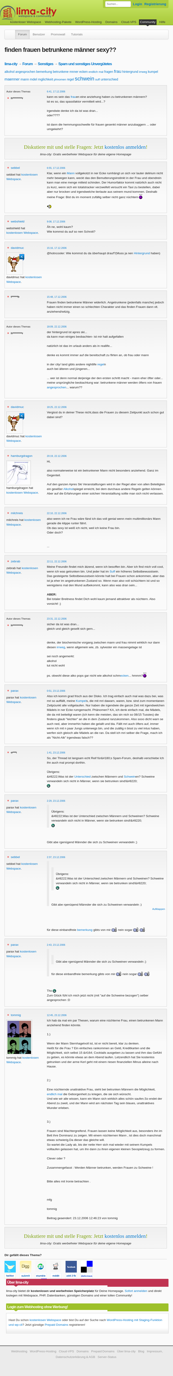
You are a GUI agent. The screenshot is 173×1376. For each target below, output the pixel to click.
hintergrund (130, 71)
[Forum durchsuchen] (118, 4)
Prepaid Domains (56, 1324)
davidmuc (17, 248)
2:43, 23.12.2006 (56, 944)
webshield (17, 221)
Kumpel (81, 701)
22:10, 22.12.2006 (57, 513)
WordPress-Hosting (88, 22)
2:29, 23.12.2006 (56, 800)
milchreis (17, 513)
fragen (108, 71)
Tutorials (77, 34)
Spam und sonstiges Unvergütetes (85, 64)
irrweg (143, 71)
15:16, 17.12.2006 (57, 248)
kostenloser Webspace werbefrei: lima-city (45, 13)
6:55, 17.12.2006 (56, 168)
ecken (83, 71)
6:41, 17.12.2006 (56, 91)
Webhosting (19, 1351)
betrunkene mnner (66, 71)
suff (97, 79)
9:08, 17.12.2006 (56, 221)
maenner (12, 79)
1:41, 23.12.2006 (56, 752)
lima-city (11, 64)
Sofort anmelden (136, 1291)
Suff (112, 571)
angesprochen (25, 71)
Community (148, 22)
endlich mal (96, 71)
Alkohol (68, 489)
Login (137, 4)
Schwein (129, 776)
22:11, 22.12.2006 (57, 561)
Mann (71, 173)
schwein (84, 79)
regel (70, 79)
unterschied (109, 79)
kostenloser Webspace (25, 22)
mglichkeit (45, 79)
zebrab (15, 561)
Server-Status (107, 1357)
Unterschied (82, 776)
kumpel (153, 71)
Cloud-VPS (128, 22)
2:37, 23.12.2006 (56, 857)
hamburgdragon (21, 456)
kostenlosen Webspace (22, 232)
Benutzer (39, 34)
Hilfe (162, 22)
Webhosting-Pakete (58, 22)
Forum (22, 34)
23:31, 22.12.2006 (57, 618)
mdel (33, 79)
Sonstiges (45, 64)
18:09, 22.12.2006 (57, 326)
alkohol (9, 71)
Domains (111, 22)
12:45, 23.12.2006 (57, 1015)
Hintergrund (142, 253)
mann (24, 79)
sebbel (15, 167)
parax (14, 690)
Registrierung (155, 4)
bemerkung (44, 71)
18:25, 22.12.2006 (57, 407)
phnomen (60, 79)
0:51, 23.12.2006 (56, 690)
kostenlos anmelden (125, 147)
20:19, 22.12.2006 (57, 456)
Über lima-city (126, 1351)
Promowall (58, 34)
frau (117, 71)
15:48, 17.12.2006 (57, 296)
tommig (16, 1015)
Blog (141, 1351)
